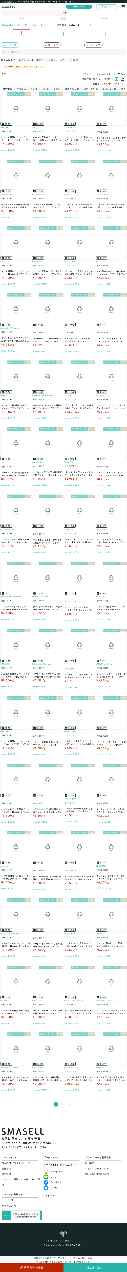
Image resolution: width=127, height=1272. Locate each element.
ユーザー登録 (9, 1200)
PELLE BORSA (71, 1067)
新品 (63, 18)
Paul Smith (69, 261)
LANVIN (100, 933)
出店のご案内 (9, 1205)
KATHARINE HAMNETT (43, 395)
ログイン (107, 6)
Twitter (50, 1187)
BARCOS (4, 127)
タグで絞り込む (10, 52)
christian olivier (40, 597)
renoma (4, 866)
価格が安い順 (72, 89)
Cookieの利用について (97, 1174)
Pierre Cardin (7, 529)
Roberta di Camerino (10, 597)
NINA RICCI (70, 127)
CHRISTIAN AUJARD (10, 933)
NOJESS (100, 1067)
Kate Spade (6, 195)
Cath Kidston (38, 462)
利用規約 (90, 1163)
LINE (49, 1177)
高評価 (34, 89)
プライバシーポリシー (97, 1168)
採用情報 (6, 1174)
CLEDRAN (101, 866)
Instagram (52, 1171)
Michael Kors (102, 195)
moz (98, 261)
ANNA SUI (37, 261)
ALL (22, 18)
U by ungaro (70, 799)
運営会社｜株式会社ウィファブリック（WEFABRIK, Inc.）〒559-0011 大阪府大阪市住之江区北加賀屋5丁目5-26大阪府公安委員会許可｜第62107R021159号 (63, 1262)
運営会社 (6, 1168)
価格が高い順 (91, 89)
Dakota (4, 395)
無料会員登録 (79, 6)
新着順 (57, 89)
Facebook (52, 1182)
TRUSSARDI (102, 529)
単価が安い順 (109, 89)
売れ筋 (45, 89)
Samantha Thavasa (10, 328)
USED (104, 18)
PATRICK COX (103, 395)
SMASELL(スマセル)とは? (16, 1163)
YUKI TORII (70, 731)
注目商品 (21, 89)
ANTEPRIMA (38, 195)
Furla (66, 195)
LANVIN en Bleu (104, 664)
